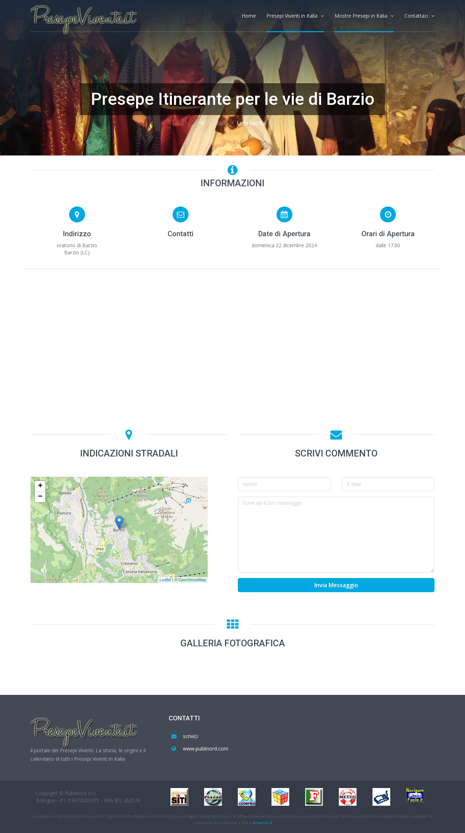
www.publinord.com (205, 748)
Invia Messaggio (336, 585)
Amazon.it (262, 822)
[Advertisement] (232, 327)
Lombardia (251, 123)
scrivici (190, 736)
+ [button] (40, 486)
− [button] (40, 497)
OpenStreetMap (192, 580)
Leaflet (165, 580)
